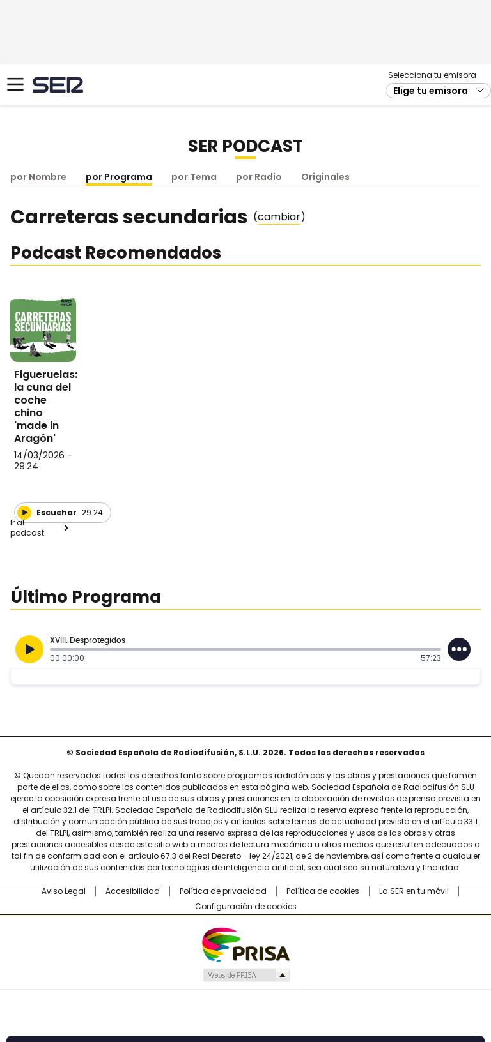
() (279, 217)
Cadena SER (58, 85)
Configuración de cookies (246, 907)
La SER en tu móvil (414, 891)
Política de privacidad (223, 891)
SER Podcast (245, 146)
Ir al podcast (27, 528)
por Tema (194, 176)
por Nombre (38, 176)
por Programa (119, 176)
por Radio (259, 176)
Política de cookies (322, 891)
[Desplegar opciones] (459, 649)
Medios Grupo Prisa (246, 975)
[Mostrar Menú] (15, 84)
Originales (325, 176)
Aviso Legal (64, 891)
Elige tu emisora (430, 90)
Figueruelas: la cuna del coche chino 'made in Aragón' (45, 406)
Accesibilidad (132, 891)
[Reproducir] (24, 513)
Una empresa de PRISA (245, 944)
